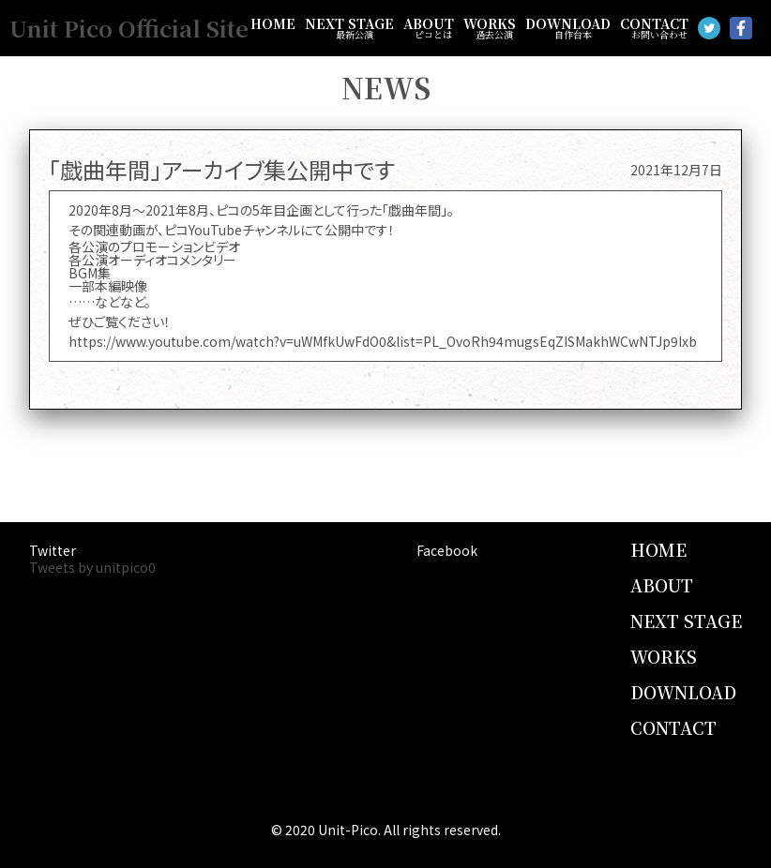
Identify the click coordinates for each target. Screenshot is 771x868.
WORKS (489, 28)
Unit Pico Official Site (129, 27)
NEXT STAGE (349, 28)
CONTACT (654, 28)
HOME (272, 23)
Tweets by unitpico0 (92, 567)
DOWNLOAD (568, 28)
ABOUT (428, 28)
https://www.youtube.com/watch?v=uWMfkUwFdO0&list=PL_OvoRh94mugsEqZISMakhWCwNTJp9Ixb (382, 341)
